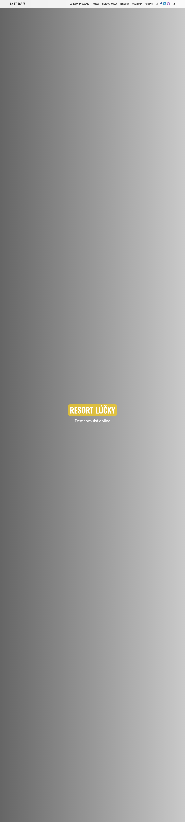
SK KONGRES (18, 4)
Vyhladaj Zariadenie (78, 4)
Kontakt (149, 4)
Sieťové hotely (108, 4)
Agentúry (136, 4)
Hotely (94, 4)
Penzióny (123, 4)
